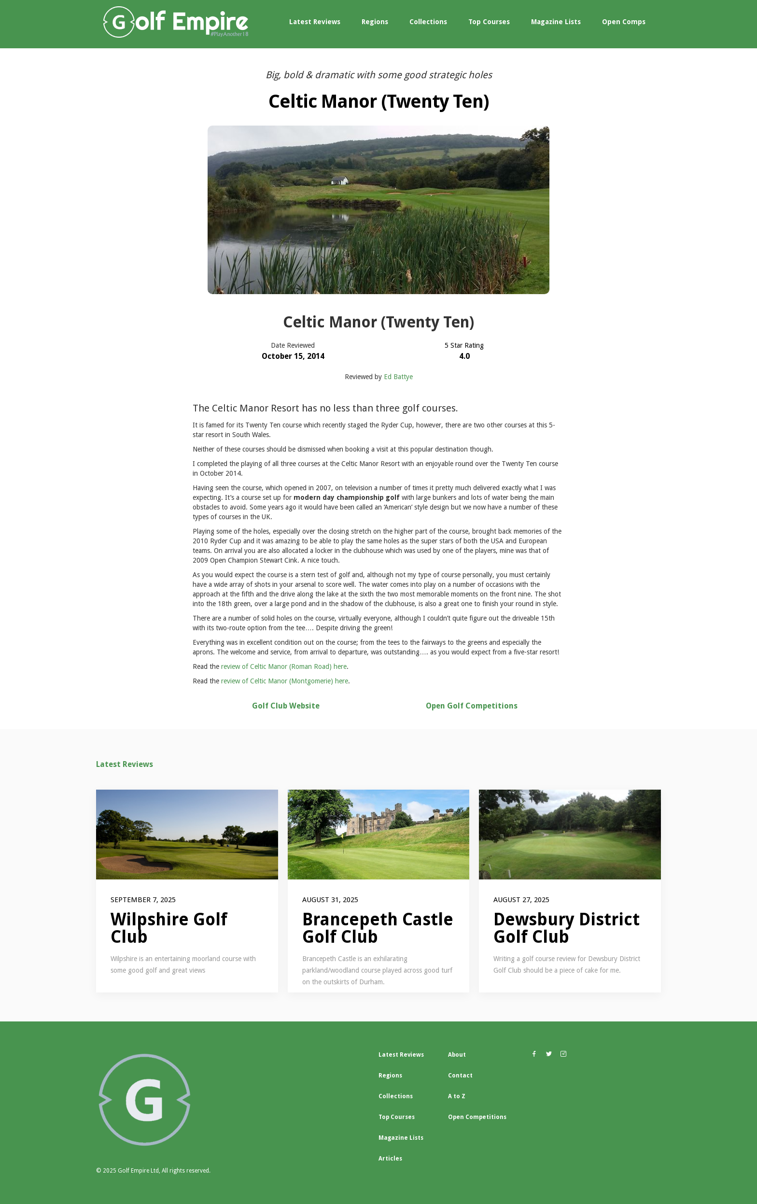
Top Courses (489, 22)
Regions (375, 22)
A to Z (456, 1096)
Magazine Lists (556, 22)
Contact (460, 1075)
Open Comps (623, 22)
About (457, 1054)
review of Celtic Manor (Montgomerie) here (284, 681)
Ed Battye (398, 377)
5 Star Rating (464, 345)
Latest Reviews (314, 22)
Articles (390, 1158)
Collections (428, 22)
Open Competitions (477, 1117)
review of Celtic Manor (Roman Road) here (284, 666)
